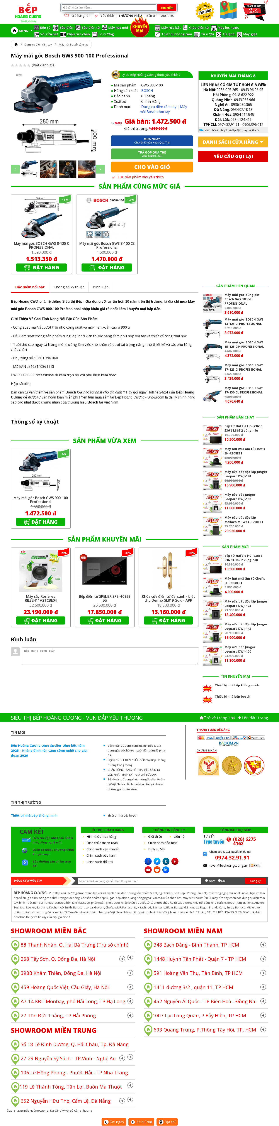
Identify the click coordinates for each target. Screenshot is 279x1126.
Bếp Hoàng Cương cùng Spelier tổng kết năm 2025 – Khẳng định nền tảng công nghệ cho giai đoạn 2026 (49, 750)
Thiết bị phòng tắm (176, 34)
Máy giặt (250, 34)
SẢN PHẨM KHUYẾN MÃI (105, 539)
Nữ (223, 881)
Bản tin (151, 15)
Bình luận (101, 287)
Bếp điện (66, 27)
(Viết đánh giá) (33, 65)
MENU (25, 30)
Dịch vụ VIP (156, 849)
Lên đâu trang (255, 717)
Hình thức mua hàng (101, 836)
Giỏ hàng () (76, 16)
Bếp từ (45, 27)
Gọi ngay (114, 1121)
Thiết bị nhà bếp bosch (122, 815)
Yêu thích (104, 15)
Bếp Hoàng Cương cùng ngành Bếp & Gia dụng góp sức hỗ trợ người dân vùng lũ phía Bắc (136, 750)
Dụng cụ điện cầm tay (38, 44)
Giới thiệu (168, 15)
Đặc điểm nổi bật (30, 287)
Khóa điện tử (199, 27)
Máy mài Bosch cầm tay (73, 44)
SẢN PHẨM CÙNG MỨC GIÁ (139, 186)
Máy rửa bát (171, 27)
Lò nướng (106, 34)
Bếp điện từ (91, 27)
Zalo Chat (141, 1121)
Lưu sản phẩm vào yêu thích (137, 177)
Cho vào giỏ (152, 167)
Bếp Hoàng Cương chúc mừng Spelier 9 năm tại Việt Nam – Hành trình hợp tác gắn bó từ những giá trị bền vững (136, 784)
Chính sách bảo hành (101, 855)
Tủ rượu (207, 34)
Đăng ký (255, 881)
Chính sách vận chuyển (103, 849)
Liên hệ (179, 836)
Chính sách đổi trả (100, 861)
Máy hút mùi (118, 27)
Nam (212, 881)
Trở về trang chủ (219, 717)
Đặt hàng (45, 267)
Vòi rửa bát (49, 34)
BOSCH (147, 90)
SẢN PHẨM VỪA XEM (104, 440)
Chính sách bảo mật (162, 843)
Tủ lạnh (229, 34)
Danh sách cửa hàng (230, 142)
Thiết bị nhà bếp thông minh (34, 815)
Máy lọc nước (228, 27)
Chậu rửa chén (78, 34)
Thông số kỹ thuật (69, 287)
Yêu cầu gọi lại (233, 156)
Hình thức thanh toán (102, 843)
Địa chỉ (167, 1121)
